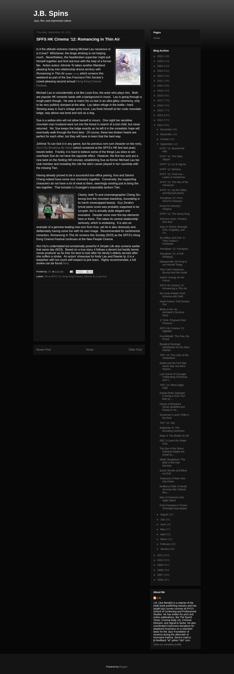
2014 (160, 115)
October (165, 139)
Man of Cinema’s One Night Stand (172, 499)
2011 (160, 555)
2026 (160, 56)
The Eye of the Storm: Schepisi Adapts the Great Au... (172, 451)
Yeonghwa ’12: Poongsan (174, 248)
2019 (160, 90)
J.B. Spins (50, 13)
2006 (160, 579)
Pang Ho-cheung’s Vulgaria (170, 207)
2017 (160, 100)
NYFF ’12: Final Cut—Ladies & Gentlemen (172, 176)
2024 (160, 66)
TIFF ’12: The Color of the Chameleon (174, 357)
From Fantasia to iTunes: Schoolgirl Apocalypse (174, 507)
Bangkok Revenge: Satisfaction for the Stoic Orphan (175, 347)
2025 (160, 61)
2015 (160, 110)
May (163, 529)
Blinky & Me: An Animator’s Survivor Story (172, 312)
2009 (160, 564)
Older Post (135, 349)
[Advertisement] (89, 313)
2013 (160, 120)
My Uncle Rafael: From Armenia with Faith (172, 295)
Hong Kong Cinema (72, 276)
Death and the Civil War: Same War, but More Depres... (173, 366)
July (162, 519)
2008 (160, 570)
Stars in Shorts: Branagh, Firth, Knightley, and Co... (174, 229)
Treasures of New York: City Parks (173, 480)
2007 (160, 574)
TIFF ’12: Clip (167, 422)
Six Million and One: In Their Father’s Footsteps (172, 240)
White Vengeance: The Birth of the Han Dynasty (172, 462)
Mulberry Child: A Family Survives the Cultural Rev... (173, 489)
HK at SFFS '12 (53, 276)
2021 (160, 80)
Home (90, 349)
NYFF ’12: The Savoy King (174, 213)
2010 (160, 560)
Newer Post (43, 349)
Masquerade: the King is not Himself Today (173, 263)
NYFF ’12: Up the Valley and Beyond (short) (173, 192)
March (164, 539)
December (166, 129)
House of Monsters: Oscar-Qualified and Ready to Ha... (172, 407)
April (163, 534)
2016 (160, 105)
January (165, 548)
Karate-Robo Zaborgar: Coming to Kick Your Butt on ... (173, 396)
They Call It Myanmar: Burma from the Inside (173, 271)
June (163, 524)
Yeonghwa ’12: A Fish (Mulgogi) (172, 255)
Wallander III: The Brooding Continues (172, 429)
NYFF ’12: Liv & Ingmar (173, 164)
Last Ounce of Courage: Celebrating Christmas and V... (173, 377)
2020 (160, 85)
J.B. (159, 597)
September (166, 144)
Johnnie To (89, 276)
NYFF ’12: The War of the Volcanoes (174, 184)
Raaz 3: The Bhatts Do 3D (174, 435)
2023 (160, 70)
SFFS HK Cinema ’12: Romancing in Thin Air (173, 287)
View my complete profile (167, 644)
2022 (160, 75)
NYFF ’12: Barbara (170, 169)
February (165, 544)
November (166, 134)
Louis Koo (101, 276)
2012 (160, 125)
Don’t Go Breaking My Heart (54, 147)
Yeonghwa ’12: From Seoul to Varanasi (171, 199)
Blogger (123, 666)
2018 (160, 95)
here (75, 73)
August (164, 514)
